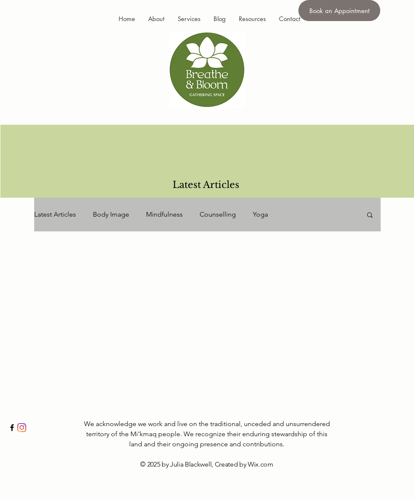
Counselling (218, 214)
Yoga (260, 214)
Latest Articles (55, 214)
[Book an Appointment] (339, 10)
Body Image (111, 214)
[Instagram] (21, 427)
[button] (370, 215)
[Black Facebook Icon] (12, 427)
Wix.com (260, 464)
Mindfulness (164, 214)
